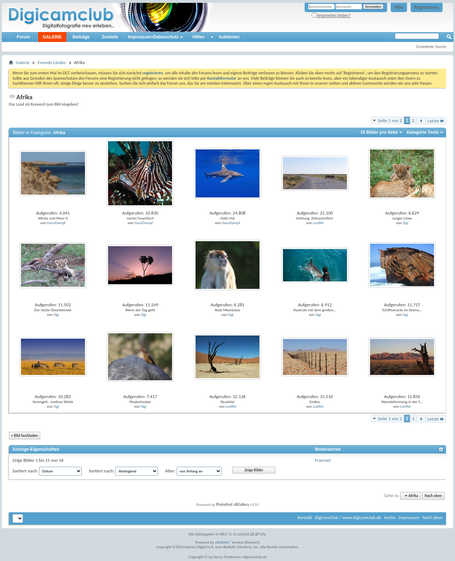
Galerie (23, 62)
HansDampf (56, 223)
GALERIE (52, 37)
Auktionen (229, 37)
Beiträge (81, 37)
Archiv (390, 517)
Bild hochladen (24, 435)
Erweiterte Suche (431, 46)
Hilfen (198, 37)
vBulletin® (223, 542)
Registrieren (426, 7)
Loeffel (318, 223)
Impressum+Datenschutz (153, 37)
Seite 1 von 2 (390, 120)
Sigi (405, 223)
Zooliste (110, 37)
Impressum (408, 517)
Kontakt (305, 517)
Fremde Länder (52, 62)
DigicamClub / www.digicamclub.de (348, 517)
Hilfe (398, 7)
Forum (23, 37)
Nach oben (433, 495)
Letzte (436, 120)
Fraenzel (323, 460)
